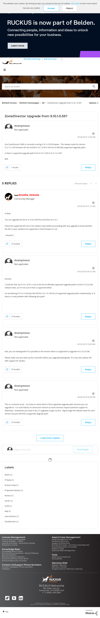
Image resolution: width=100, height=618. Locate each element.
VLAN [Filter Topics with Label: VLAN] (7, 506)
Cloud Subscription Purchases (64, 547)
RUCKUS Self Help (32, 59)
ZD (43, 103)
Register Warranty (59, 565)
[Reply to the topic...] (43, 449)
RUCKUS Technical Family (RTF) (15, 559)
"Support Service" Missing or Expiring (67, 569)
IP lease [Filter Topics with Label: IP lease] (8, 480)
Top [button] (6, 611)
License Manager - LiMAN (12, 541)
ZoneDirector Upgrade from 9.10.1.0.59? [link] (64, 103)
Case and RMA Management (63, 550)
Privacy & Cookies (45, 604)
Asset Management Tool (62, 539)
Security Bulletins (9, 555)
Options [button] (92, 103)
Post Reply (83, 449)
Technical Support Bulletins (13, 557)
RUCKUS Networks (51, 585)
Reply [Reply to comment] (88, 244)
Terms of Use (35, 604)
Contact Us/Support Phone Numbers (17, 567)
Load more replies (50, 438)
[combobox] (50, 86)
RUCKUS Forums (9, 103)
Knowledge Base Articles (12, 551)
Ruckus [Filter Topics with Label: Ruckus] (8, 495)
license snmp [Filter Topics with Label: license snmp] (10, 485)
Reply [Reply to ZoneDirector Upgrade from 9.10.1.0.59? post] (88, 167)
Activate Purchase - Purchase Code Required (70, 545)
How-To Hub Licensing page (13, 539)
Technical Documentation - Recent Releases (20, 553)
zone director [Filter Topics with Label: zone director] (10, 516)
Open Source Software (61, 557)
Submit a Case (58, 549)
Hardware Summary (60, 541)
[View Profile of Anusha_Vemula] (28, 195)
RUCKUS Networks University (14, 561)
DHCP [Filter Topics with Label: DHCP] (7, 475)
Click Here (75, 3)
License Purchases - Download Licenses (18, 543)
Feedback (6, 569)
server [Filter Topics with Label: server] (7, 500)
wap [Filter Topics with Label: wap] (6, 511)
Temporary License (10, 545)
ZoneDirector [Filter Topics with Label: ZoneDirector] (10, 521)
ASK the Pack (50, 59)
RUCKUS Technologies (29, 103)
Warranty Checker (59, 567)
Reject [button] (69, 8)
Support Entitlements (61, 543)
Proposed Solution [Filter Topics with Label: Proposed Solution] (12, 490)
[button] (51, 8)
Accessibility (57, 559)
